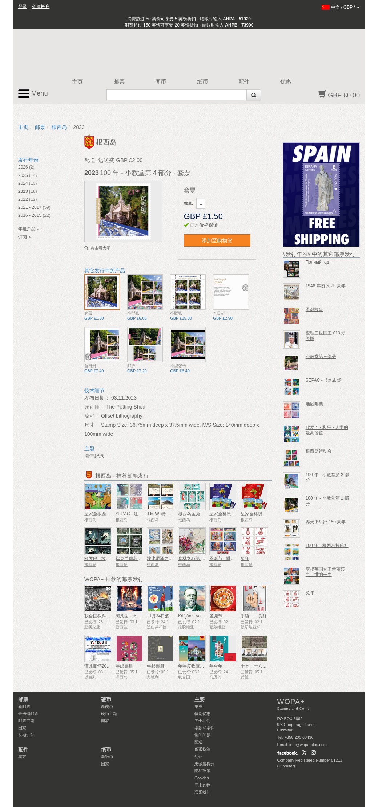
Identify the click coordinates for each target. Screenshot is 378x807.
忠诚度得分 (204, 764)
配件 (243, 82)
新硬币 (107, 706)
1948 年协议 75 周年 (326, 285)
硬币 (160, 82)
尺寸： (92, 425)
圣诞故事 (314, 309)
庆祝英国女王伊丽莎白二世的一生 (325, 572)
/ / (341, 7)
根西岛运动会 (319, 451)
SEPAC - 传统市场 (323, 380)
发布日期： (97, 398)
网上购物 (202, 785)
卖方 (22, 756)
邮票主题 (26, 720)
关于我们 (202, 720)
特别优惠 (202, 713)
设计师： (94, 407)
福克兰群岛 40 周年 (134, 558)
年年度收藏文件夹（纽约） (204, 666)
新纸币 (107, 756)
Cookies (201, 778)
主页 (77, 82)
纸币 (202, 82)
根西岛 (59, 127)
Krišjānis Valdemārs (197, 616)
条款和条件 (204, 728)
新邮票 (24, 706)
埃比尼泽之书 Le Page (168, 558)
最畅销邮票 (28, 713)
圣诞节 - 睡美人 (224, 558)
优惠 (285, 82)
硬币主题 (109, 713)
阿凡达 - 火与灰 (131, 616)
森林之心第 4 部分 (195, 558)
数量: (188, 203)
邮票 (119, 82)
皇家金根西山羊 (99, 513)
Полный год (317, 262)
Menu (33, 93)
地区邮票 (314, 403)
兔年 (245, 558)
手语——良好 (254, 616)
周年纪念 (94, 456)
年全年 (215, 666)
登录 (22, 6)
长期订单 (26, 735)
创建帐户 (40, 6)
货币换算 (202, 749)
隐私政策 (202, 771)
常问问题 (202, 735)
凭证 (198, 756)
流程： (92, 416)
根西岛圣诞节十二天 (197, 513)
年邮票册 (124, 666)
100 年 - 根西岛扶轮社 (327, 545)
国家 (22, 728)
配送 (198, 742)
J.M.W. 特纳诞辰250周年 (171, 513)
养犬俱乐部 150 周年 (326, 521)
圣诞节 (215, 616)
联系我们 (202, 792)
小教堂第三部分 (321, 356)
